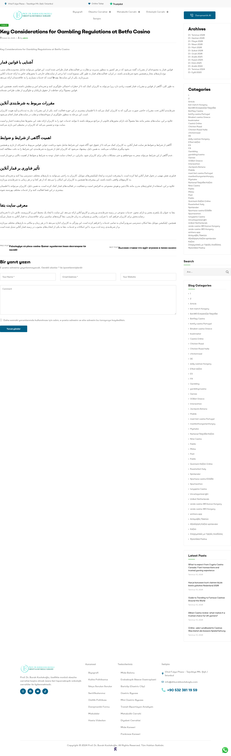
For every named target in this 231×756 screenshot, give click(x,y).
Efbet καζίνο (194, 142)
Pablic (191, 188)
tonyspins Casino (196, 216)
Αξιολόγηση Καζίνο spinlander (202, 238)
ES (189, 145)
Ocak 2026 (197, 53)
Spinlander (193, 207)
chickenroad (194, 132)
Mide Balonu (128, 672)
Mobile (191, 170)
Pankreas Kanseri (130, 733)
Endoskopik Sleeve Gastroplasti (138, 679)
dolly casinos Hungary (199, 139)
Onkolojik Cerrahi (157, 12)
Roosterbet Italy (196, 204)
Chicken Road (195, 126)
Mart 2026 (197, 47)
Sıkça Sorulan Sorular (100, 686)
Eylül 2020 (197, 72)
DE (189, 135)
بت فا (55, 77)
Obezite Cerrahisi (99, 12)
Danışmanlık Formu (99, 706)
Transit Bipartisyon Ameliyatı (137, 706)
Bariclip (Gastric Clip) (133, 686)
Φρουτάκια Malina (196, 247)
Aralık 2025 (197, 56)
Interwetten (194, 163)
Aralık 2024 (197, 66)
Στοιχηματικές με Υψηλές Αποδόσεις (204, 244)
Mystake (192, 179)
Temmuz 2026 (198, 35)
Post (190, 195)
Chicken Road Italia (197, 129)
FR (189, 148)
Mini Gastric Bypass (132, 699)
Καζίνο (191, 241)
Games (191, 157)
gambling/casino (196, 154)
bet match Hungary (197, 104)
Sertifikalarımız (96, 693)
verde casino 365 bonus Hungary (204, 226)
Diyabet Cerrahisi (130, 720)
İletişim (97, 18)
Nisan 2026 (197, 44)
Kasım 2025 (197, 60)
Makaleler (94, 713)
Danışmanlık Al (200, 15)
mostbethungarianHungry (201, 176)
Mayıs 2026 (197, 41)
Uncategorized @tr (197, 219)
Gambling (193, 151)
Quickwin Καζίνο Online (199, 201)
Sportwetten (194, 213)
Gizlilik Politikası (97, 699)
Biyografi (78, 11)
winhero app (194, 232)
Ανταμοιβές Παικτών (197, 235)
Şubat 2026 (197, 50)
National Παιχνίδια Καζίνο (200, 182)
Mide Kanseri (128, 727)
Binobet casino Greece (199, 117)
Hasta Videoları (97, 720)
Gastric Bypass (129, 693)
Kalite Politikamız (98, 679)
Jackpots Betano (196, 167)
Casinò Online (195, 123)
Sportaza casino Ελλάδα (200, 210)
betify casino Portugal (199, 114)
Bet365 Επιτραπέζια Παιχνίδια (202, 107)
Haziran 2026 (198, 38)
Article (191, 101)
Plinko (191, 191)
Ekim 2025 (197, 63)
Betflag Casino (195, 111)
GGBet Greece (195, 160)
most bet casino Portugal (200, 173)
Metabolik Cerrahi (128, 12)
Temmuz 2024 (198, 69)
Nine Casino (194, 185)
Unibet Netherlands (197, 223)
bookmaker (193, 120)
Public (4, 25)
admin (25, 38)
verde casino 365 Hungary (201, 229)
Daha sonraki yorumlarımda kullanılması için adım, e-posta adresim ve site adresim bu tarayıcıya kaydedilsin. (64, 320)
